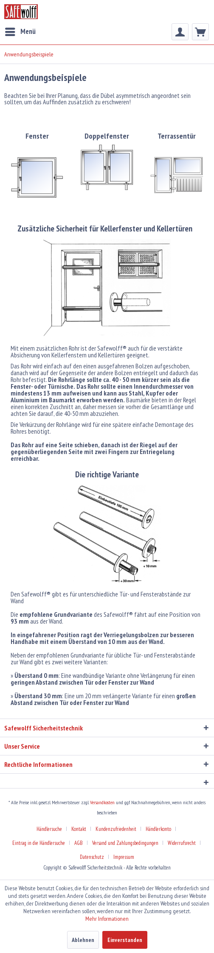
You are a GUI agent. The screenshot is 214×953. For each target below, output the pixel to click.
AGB (78, 843)
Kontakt (78, 829)
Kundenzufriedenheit (116, 829)
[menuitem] (20, 31)
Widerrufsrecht (182, 843)
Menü (20, 30)
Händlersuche (49, 829)
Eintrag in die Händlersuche (38, 843)
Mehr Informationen (107, 918)
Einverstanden (124, 940)
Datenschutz (92, 857)
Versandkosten (102, 802)
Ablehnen (83, 940)
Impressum (123, 857)
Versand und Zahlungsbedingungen (125, 843)
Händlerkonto (158, 829)
